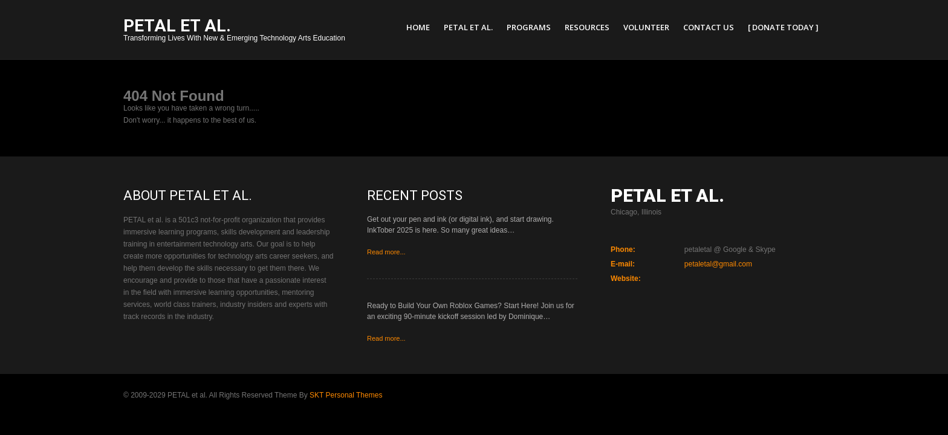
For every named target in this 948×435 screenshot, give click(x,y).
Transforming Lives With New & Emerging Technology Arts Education (234, 31)
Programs (529, 27)
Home (418, 27)
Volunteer (646, 27)
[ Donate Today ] (783, 27)
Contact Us (708, 27)
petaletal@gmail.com (718, 264)
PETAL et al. (468, 27)
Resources (587, 27)
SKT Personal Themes (346, 395)
